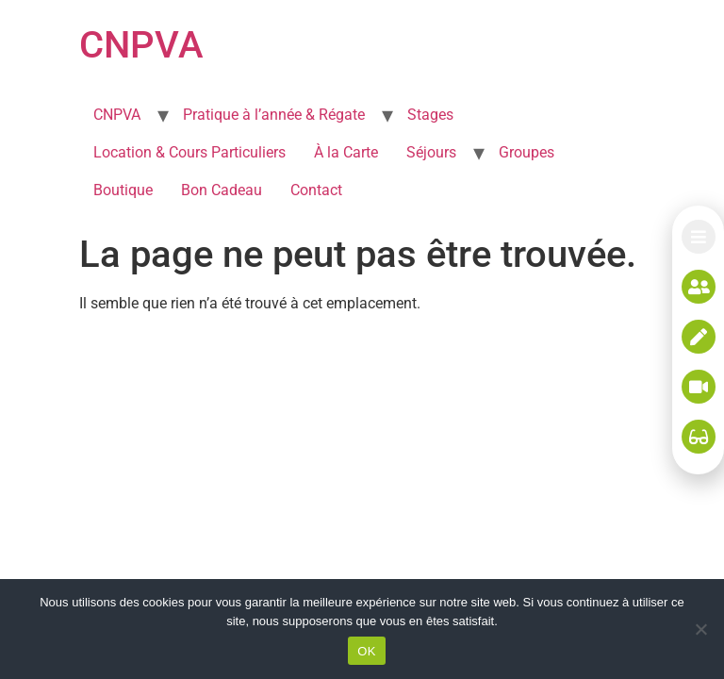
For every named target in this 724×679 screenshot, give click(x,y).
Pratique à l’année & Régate (274, 115)
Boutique (123, 190)
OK (366, 651)
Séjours (431, 152)
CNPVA (141, 45)
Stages (430, 115)
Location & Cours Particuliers (189, 152)
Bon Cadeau (221, 190)
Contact (316, 190)
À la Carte (346, 152)
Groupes (526, 152)
